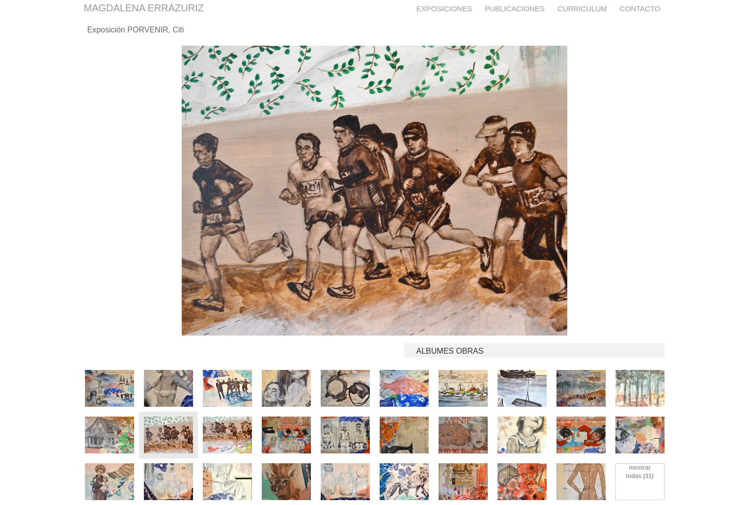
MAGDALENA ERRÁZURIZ (144, 7)
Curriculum (582, 8)
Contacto (640, 8)
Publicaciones (515, 8)
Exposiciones (444, 8)
